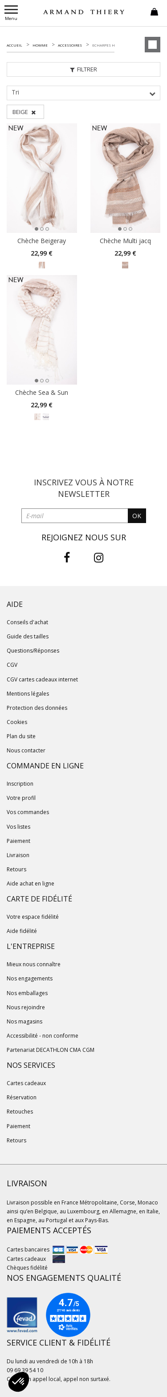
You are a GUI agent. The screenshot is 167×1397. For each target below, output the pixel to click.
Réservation (22, 1097)
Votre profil (21, 798)
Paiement (18, 841)
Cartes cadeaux (26, 1083)
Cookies (17, 722)
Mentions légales (28, 693)
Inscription (20, 783)
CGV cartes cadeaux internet (42, 679)
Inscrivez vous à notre (84, 488)
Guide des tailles (28, 636)
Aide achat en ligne (30, 883)
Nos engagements (30, 978)
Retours (16, 869)
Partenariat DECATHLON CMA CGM (50, 1050)
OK (136, 516)
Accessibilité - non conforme (42, 1035)
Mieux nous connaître (34, 964)
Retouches (20, 1111)
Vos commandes (28, 812)
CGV (12, 665)
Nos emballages (27, 993)
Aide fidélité (22, 931)
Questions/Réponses (33, 650)
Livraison (18, 855)
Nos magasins (24, 1021)
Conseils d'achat (27, 622)
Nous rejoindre (26, 1007)
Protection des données (37, 708)
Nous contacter (26, 750)
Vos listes (18, 826)
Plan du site (21, 736)
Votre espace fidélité (33, 917)
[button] (18, 1382)
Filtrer (84, 69)
